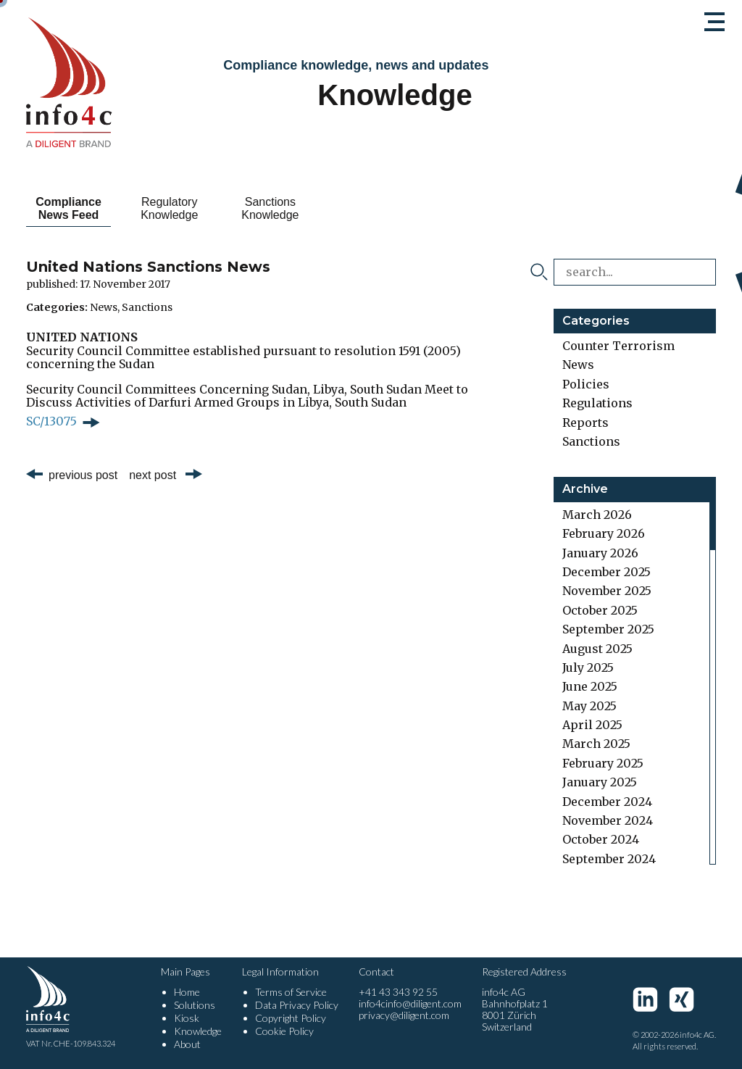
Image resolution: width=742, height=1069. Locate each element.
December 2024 (607, 801)
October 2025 (600, 610)
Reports (585, 422)
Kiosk (186, 1018)
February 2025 (602, 763)
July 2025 (588, 667)
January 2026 (600, 553)
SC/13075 (51, 421)
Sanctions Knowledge (312, 208)
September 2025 (608, 629)
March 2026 (597, 514)
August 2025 (597, 648)
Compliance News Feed (77, 208)
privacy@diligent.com (404, 1015)
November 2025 (606, 590)
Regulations (597, 403)
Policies (585, 384)
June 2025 (589, 686)
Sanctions (147, 307)
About (187, 1044)
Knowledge (198, 1031)
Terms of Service (291, 992)
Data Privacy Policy (296, 1005)
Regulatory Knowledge (194, 208)
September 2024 (609, 859)
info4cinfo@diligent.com (410, 1003)
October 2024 (600, 839)
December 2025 (606, 572)
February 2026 (603, 533)
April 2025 (592, 724)
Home (187, 992)
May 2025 (589, 706)
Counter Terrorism (618, 345)
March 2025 (596, 743)
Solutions (194, 1005)
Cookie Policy (284, 1031)
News (103, 307)
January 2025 (599, 782)
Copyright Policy (290, 1018)
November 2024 (607, 820)
